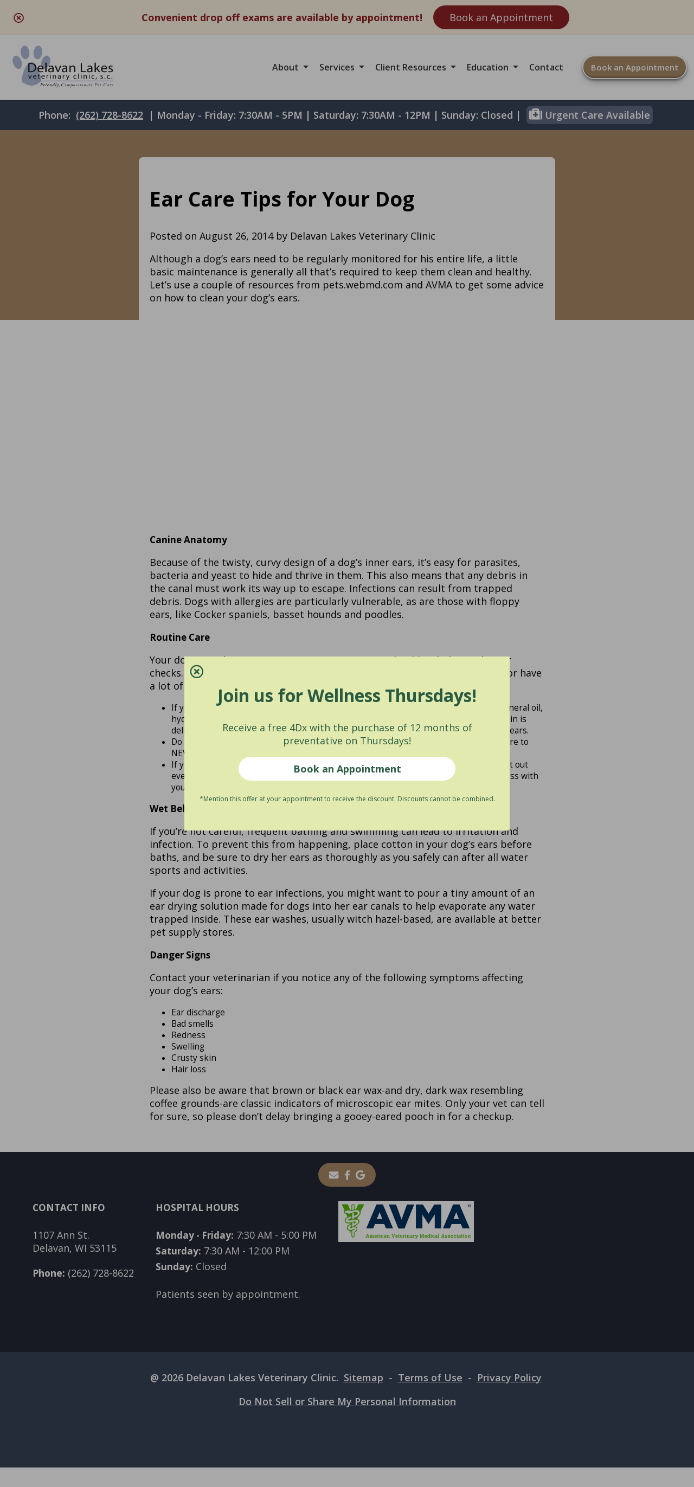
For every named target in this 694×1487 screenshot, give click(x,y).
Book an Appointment (347, 768)
